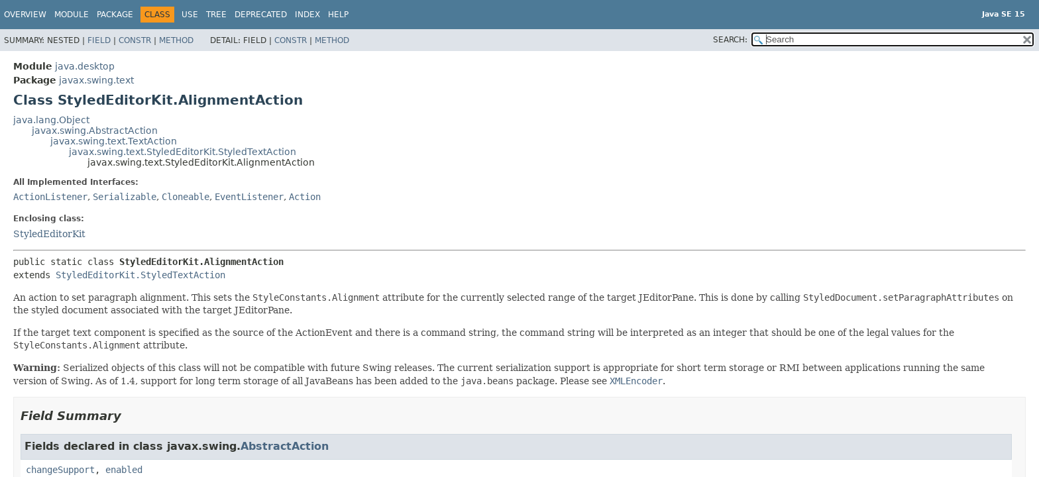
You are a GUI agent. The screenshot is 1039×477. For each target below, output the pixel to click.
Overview (25, 14)
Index (307, 14)
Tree (216, 14)
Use (190, 14)
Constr (135, 40)
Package (115, 14)
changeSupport (60, 469)
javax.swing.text (96, 80)
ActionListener (50, 196)
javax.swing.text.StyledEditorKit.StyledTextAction (182, 151)
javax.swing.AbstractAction (95, 130)
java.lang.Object (51, 120)
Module (71, 14)
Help (338, 14)
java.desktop (85, 66)
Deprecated (261, 14)
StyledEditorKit (49, 234)
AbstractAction (285, 446)
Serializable (124, 196)
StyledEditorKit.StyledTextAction (140, 275)
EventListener (249, 196)
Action (305, 196)
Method (176, 40)
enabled (123, 469)
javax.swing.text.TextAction (113, 141)
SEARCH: (730, 39)
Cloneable (185, 196)
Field (99, 40)
